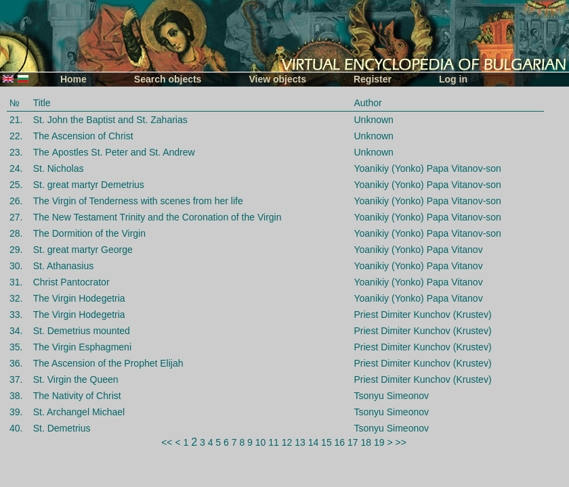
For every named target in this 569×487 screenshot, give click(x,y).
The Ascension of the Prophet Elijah (108, 363)
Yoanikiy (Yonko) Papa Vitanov (418, 249)
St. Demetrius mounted (81, 330)
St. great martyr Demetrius (88, 184)
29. (15, 249)
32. (15, 298)
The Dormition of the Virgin (89, 233)
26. (15, 200)
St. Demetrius (62, 428)
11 (273, 442)
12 (287, 442)
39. (15, 412)
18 (366, 442)
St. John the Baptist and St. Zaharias (110, 119)
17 (352, 442)
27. (15, 217)
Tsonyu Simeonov (391, 395)
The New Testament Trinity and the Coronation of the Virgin (157, 217)
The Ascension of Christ (83, 136)
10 (260, 442)
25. (15, 184)
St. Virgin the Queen (76, 379)
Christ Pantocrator (71, 282)
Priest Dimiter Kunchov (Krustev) (422, 314)
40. (15, 428)
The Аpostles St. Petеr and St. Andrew (114, 152)
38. (15, 395)
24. (15, 168)
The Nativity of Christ (77, 395)
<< (166, 442)
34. (15, 330)
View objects (277, 79)
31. (15, 282)
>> (401, 442)
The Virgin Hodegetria (79, 298)
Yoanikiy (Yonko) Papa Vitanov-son (427, 168)
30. (15, 265)
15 (326, 442)
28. (15, 233)
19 (379, 442)
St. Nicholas (58, 168)
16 (340, 442)
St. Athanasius (63, 265)
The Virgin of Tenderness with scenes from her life (138, 200)
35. (15, 347)
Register (373, 79)
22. (15, 136)
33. (15, 314)
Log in (453, 79)
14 (313, 442)
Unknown (373, 119)
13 (300, 442)
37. (15, 379)
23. (15, 152)
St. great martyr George (83, 249)
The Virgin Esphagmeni (82, 347)
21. (15, 119)
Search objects (168, 79)
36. (15, 363)
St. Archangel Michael (79, 412)
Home (73, 79)
